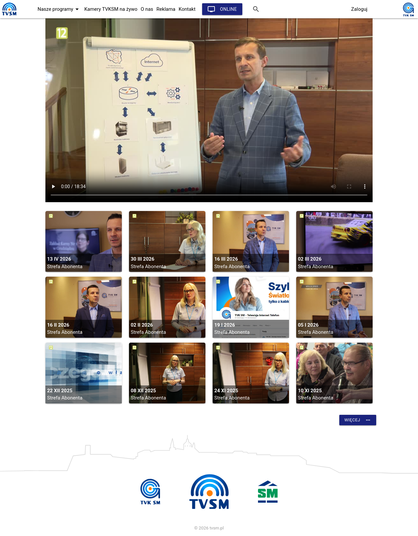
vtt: (209, 110)
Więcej (358, 420)
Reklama (165, 9)
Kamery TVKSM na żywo (110, 9)
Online (222, 9)
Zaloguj (359, 9)
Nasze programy (59, 9)
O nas (147, 9)
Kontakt (187, 9)
